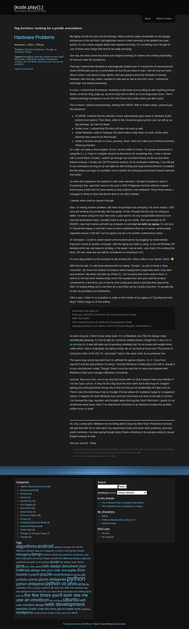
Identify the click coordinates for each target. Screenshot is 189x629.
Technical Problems (34, 49)
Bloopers (24, 494)
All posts (106, 533)
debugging (28, 56)
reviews (18, 61)
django (36, 554)
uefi (82, 600)
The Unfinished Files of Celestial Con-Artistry (122, 506)
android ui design (62, 547)
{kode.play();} (28, 7)
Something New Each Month (33, 522)
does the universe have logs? (49, 56)
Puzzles (24, 519)
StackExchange (109, 523)
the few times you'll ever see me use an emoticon (52, 597)
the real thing (56, 600)
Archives (112, 493)
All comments (108, 537)
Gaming (24, 497)
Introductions (26, 501)
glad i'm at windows (40, 562)
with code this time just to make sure (55, 608)
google (54, 561)
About (147, 19)
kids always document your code (51, 568)
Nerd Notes (25, 508)
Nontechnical (26, 512)
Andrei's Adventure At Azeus (33, 486)
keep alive (20, 59)
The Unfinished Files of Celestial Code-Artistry (123, 503)
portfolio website (27, 579)
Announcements (27, 490)
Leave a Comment (24, 69)
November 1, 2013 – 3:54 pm (29, 44)
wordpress (24, 612)
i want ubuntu (77, 562)
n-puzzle (44, 574)
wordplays (86, 609)
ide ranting (65, 562)
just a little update (33, 566)
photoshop (75, 575)
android (45, 546)
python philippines (30, 584)
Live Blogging (26, 505)
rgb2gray (83, 584)
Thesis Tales (26, 530)
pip (83, 574)
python (76, 578)
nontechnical (61, 574)
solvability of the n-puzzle (28, 588)
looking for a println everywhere (42, 59)
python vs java (61, 583)
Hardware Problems (34, 37)
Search (102, 482)
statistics (45, 588)
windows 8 (23, 608)
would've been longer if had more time (51, 613)
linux (81, 570)
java (20, 565)
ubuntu (71, 599)
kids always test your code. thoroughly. (51, 570)
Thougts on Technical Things (33, 533)
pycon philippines (53, 579)
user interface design (30, 605)
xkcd (74, 612)
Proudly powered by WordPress (77, 624)
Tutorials (24, 537)
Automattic (120, 624)
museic (22, 574)
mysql (32, 574)
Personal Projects (28, 515)
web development (65, 604)
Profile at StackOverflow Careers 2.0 (118, 520)
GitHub (105, 516)
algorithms (26, 546)
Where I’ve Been (164, 19)
